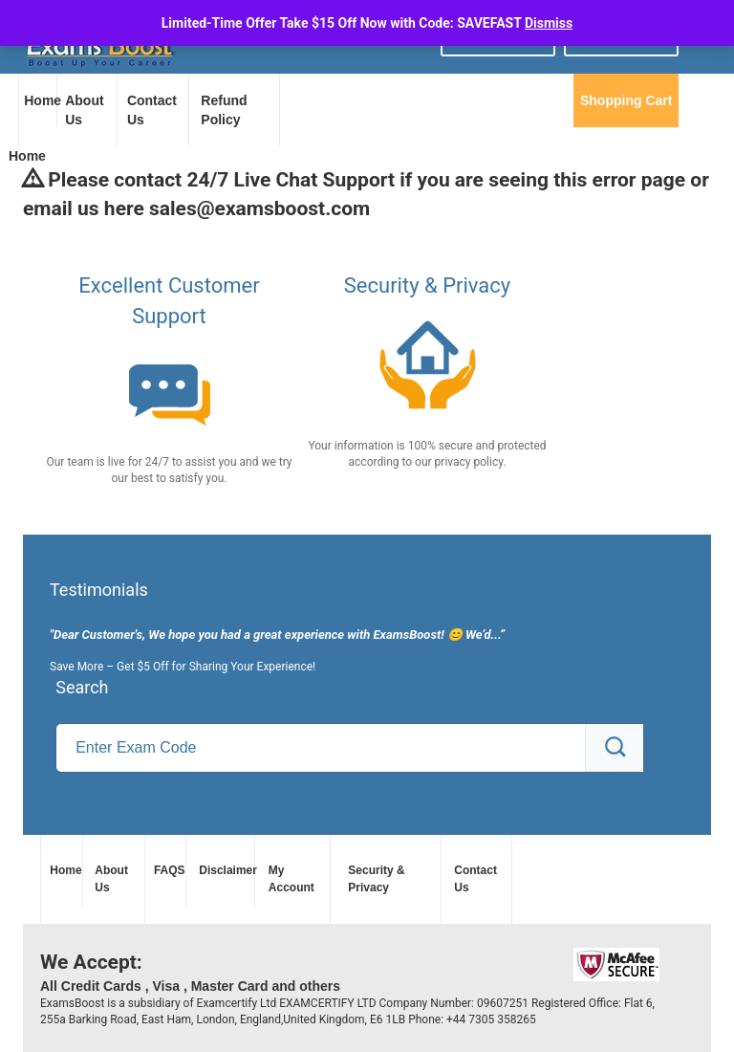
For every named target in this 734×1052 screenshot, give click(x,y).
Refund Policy (224, 110)
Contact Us (152, 110)
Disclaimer (224, 870)
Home (40, 100)
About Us (84, 110)
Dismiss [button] (548, 23)
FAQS (167, 870)
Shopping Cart (626, 100)
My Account (291, 878)
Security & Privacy (376, 878)
